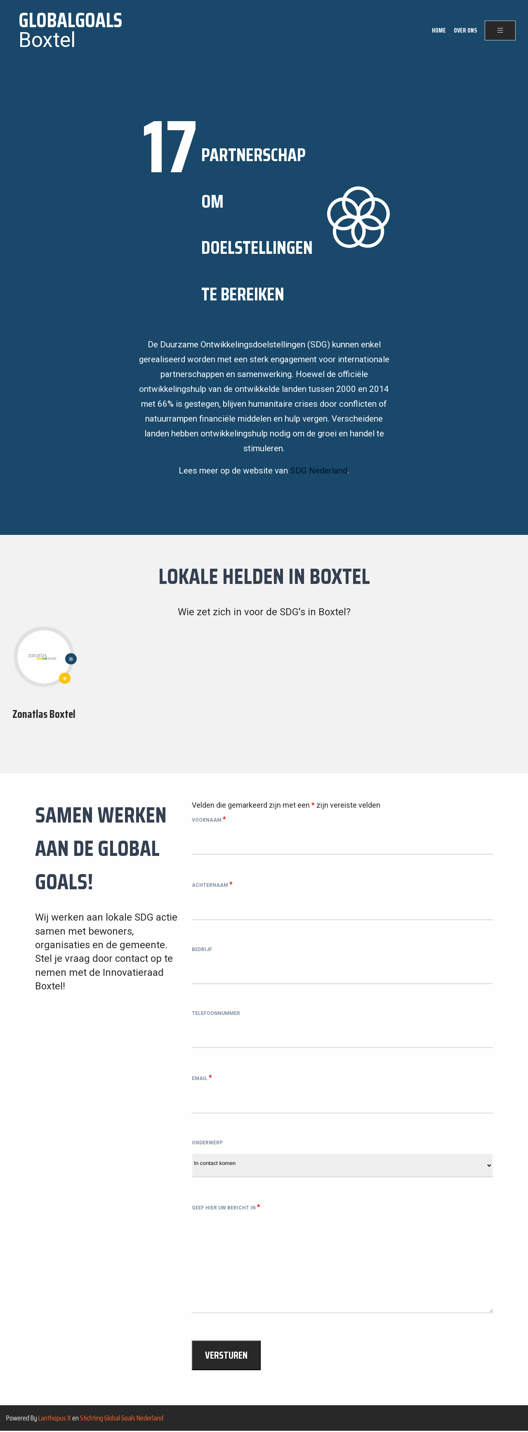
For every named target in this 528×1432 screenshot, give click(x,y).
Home (439, 30)
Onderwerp (207, 1143)
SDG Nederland (318, 471)
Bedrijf (202, 949)
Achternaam (212, 884)
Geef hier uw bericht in (226, 1206)
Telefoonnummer (216, 1013)
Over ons (465, 30)
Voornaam (209, 819)
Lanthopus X (54, 1418)
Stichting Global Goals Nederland (121, 1418)
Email (202, 1077)
